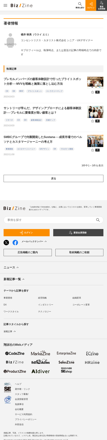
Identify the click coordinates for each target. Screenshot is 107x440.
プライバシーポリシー (26, 419)
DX (14, 91)
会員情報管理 (21, 399)
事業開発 (9, 149)
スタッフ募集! (21, 394)
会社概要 (19, 409)
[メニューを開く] (5, 5)
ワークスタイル (11, 311)
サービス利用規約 (23, 414)
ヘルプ (18, 384)
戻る (53, 178)
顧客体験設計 (36, 120)
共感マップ (50, 120)
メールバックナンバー (34, 241)
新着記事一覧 (14, 279)
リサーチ (9, 120)
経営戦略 (42, 298)
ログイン (26, 232)
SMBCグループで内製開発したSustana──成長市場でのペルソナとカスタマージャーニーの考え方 (43, 139)
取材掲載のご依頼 (79, 252)
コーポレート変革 (81, 304)
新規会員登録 (77, 232)
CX (7, 91)
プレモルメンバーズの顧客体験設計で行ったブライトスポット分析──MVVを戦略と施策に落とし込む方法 (42, 81)
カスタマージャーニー (26, 149)
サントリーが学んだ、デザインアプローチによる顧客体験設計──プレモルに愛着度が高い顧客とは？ (42, 110)
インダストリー (45, 304)
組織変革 (76, 298)
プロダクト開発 (66, 149)
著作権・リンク (22, 389)
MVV (21, 91)
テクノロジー (44, 311)
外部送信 (19, 424)
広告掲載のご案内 (28, 252)
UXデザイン (44, 149)
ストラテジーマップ (54, 91)
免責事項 (19, 404)
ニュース (11, 267)
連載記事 (10, 331)
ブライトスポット (35, 91)
